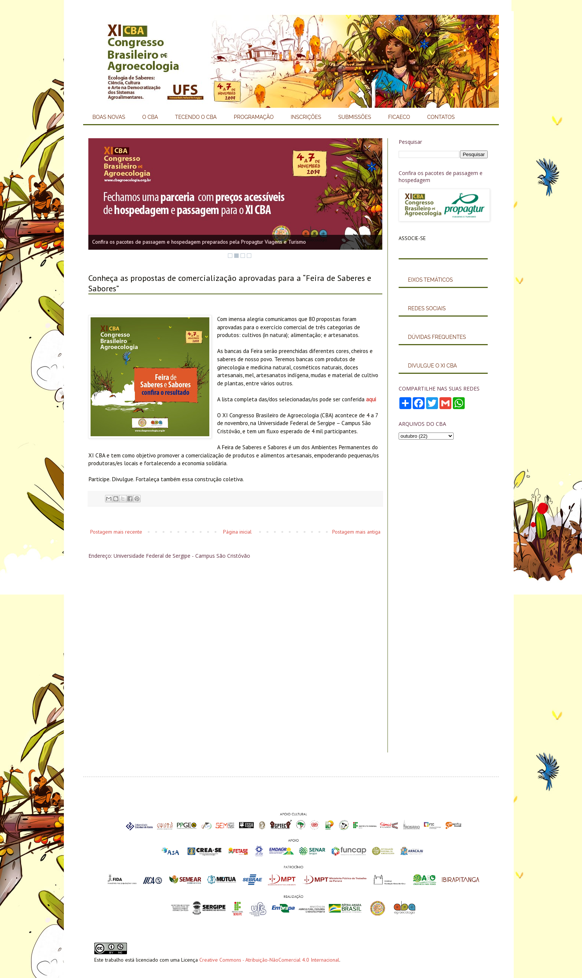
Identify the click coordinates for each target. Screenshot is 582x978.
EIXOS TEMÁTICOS (430, 280)
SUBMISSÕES (354, 117)
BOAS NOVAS (108, 117)
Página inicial (237, 531)
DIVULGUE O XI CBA (432, 366)
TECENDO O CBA (196, 117)
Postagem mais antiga (356, 531)
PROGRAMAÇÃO (254, 117)
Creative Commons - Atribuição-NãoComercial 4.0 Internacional (269, 959)
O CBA (150, 117)
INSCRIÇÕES (306, 117)
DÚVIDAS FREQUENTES (437, 337)
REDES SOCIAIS (427, 308)
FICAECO (399, 117)
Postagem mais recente (116, 531)
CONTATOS (441, 117)
